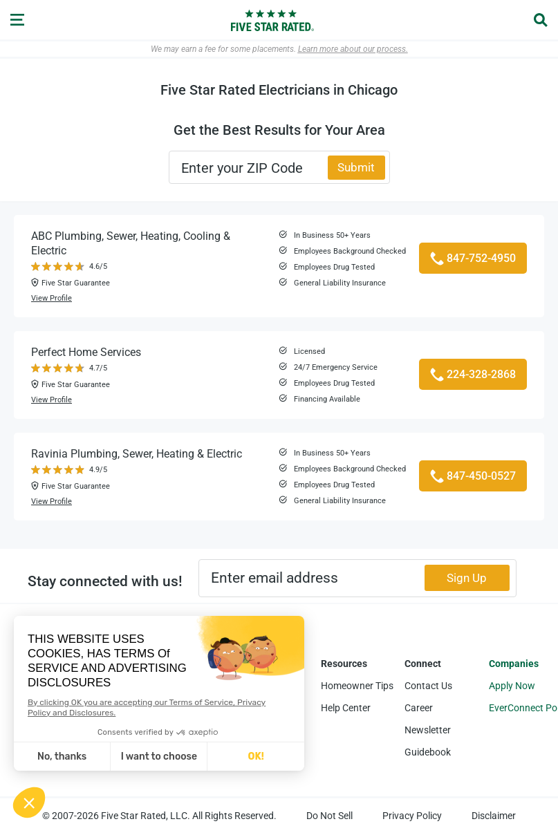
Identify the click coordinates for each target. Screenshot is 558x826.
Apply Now (512, 685)
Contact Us (428, 685)
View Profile (51, 298)
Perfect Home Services (86, 352)
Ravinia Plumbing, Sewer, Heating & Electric (136, 453)
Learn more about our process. (353, 49)
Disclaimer (494, 815)
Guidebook (427, 752)
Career (418, 707)
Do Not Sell (329, 815)
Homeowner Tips (357, 685)
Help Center (346, 707)
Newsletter (427, 729)
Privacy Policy (412, 815)
